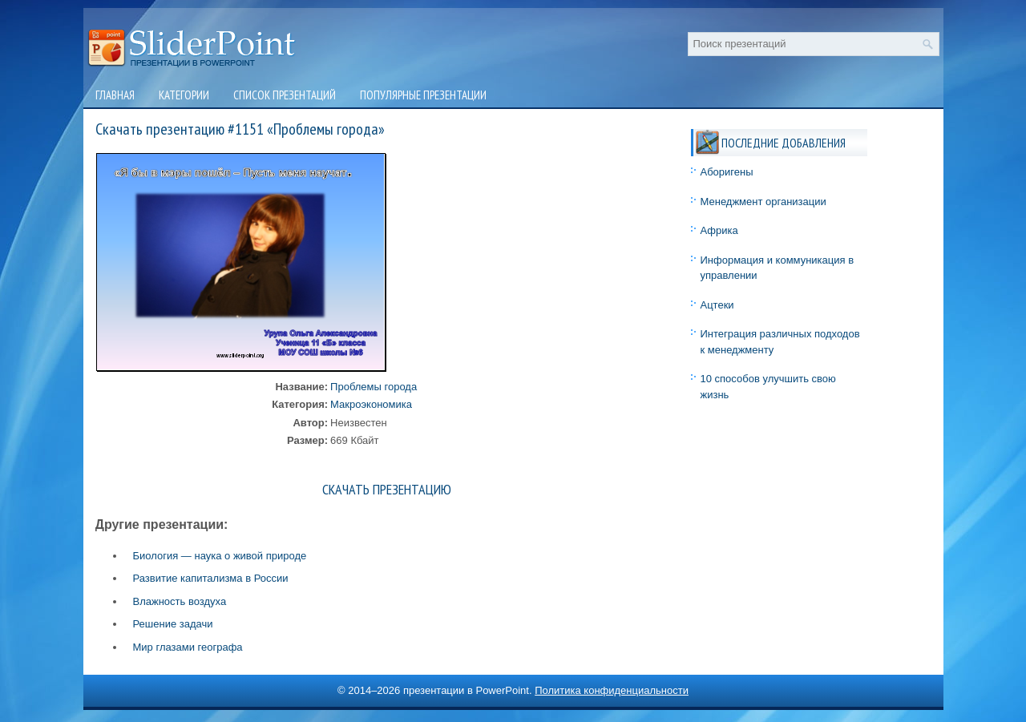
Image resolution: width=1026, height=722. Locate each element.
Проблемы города (373, 387)
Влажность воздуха (180, 601)
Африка (719, 230)
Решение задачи (173, 624)
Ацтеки (717, 305)
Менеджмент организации (763, 202)
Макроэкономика (371, 404)
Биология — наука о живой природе (220, 556)
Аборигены (727, 172)
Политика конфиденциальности (612, 690)
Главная (115, 95)
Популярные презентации (423, 95)
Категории (184, 95)
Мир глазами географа (188, 647)
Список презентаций (284, 95)
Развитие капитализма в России (211, 578)
